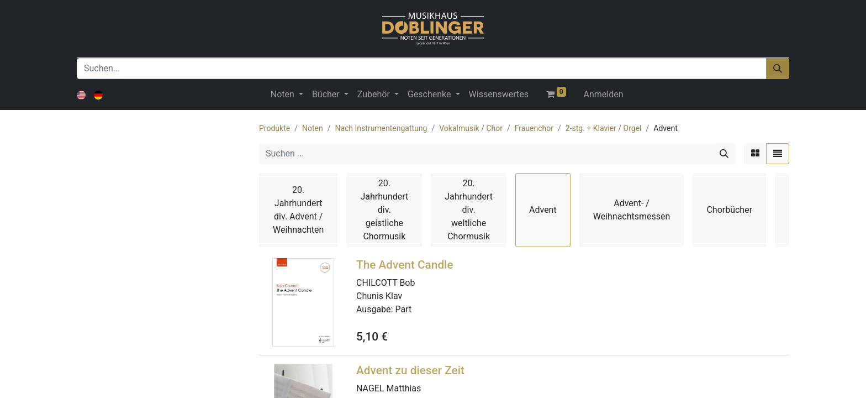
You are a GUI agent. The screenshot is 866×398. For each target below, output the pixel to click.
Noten (312, 128)
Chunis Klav (379, 296)
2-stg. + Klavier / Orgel (604, 128)
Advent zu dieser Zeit (410, 370)
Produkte (274, 128)
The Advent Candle (404, 264)
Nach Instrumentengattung (381, 128)
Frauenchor (534, 128)
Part (403, 309)
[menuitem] (498, 94)
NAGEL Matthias (388, 388)
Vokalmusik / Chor (471, 128)
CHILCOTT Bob (385, 282)
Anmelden (604, 94)
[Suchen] (777, 68)
